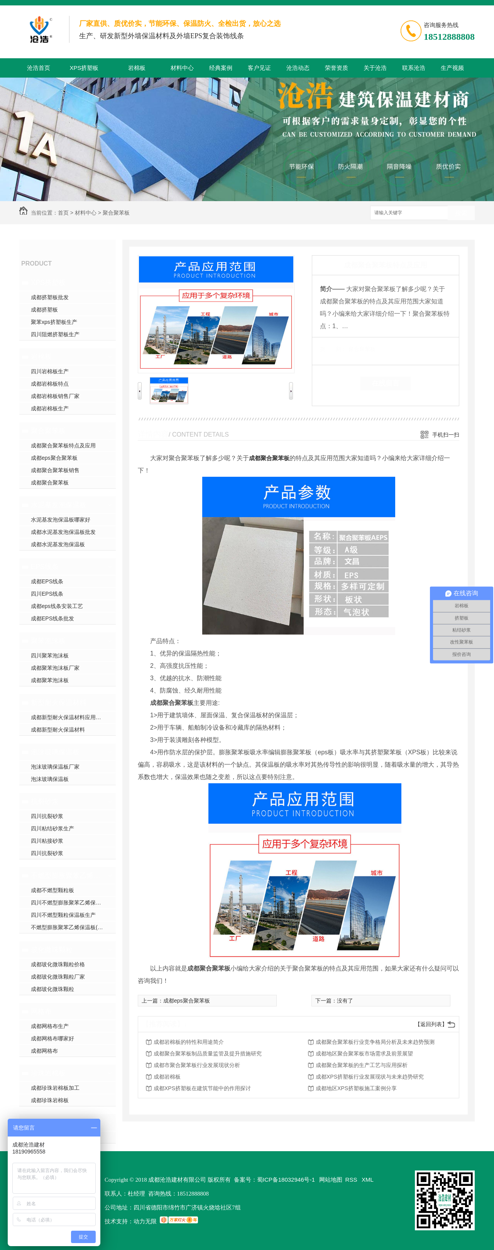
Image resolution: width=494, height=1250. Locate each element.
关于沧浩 (375, 67)
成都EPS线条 (47, 581)
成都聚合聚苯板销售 (55, 470)
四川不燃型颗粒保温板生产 (63, 915)
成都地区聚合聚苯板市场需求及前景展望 (364, 1053)
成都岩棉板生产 (50, 408)
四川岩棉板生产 (50, 371)
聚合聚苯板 (116, 213)
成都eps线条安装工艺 (57, 606)
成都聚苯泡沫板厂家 (55, 668)
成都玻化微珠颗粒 (52, 989)
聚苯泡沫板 (48, 641)
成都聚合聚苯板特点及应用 (63, 445)
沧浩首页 (38, 67)
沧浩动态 (298, 67)
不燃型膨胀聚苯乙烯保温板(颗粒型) (66, 875)
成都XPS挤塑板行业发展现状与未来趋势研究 (370, 1077)
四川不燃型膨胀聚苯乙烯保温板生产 (73, 902)
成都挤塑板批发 (50, 297)
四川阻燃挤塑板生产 (55, 334)
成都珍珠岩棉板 (50, 1100)
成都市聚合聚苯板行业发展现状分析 (197, 1065)
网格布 (41, 1011)
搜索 (461, 213)
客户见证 (259, 67)
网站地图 (330, 1179)
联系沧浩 (413, 67)
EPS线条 (45, 567)
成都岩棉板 (167, 1077)
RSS (352, 1179)
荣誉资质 (336, 67)
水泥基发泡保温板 (58, 505)
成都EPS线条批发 (52, 618)
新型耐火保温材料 (58, 702)
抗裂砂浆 (45, 801)
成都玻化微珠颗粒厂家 (58, 977)
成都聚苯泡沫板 (50, 680)
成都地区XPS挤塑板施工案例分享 (356, 1088)
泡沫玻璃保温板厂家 (55, 767)
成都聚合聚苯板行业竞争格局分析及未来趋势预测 (375, 1042)
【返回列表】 (431, 1024)
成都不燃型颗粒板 (52, 890)
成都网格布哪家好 (52, 1038)
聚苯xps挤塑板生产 (54, 322)
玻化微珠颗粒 (52, 950)
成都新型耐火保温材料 (58, 730)
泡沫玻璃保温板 (55, 752)
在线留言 (385, 383)
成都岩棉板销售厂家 (55, 396)
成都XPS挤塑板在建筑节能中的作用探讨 (202, 1088)
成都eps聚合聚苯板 (54, 458)
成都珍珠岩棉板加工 (55, 1088)
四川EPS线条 (47, 594)
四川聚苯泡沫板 (50, 655)
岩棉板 (136, 67)
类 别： (333, 349)
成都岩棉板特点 (50, 384)
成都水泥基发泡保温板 (58, 544)
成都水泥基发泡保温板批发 (63, 532)
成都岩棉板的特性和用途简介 (189, 1042)
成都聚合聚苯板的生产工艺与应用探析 (362, 1065)
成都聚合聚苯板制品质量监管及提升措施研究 (208, 1053)
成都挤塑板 (44, 310)
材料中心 (182, 67)
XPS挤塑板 (83, 67)
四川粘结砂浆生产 (52, 828)
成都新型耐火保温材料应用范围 (69, 717)
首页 (63, 213)
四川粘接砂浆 (47, 841)
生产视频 (452, 67)
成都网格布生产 (50, 1026)
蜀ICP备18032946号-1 (286, 1179)
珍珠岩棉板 (48, 1073)
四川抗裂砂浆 (47, 816)
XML (368, 1179)
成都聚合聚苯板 (50, 482)
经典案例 (220, 67)
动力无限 (145, 1221)
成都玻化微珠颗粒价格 (58, 964)
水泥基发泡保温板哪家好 (60, 520)
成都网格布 (44, 1051)
